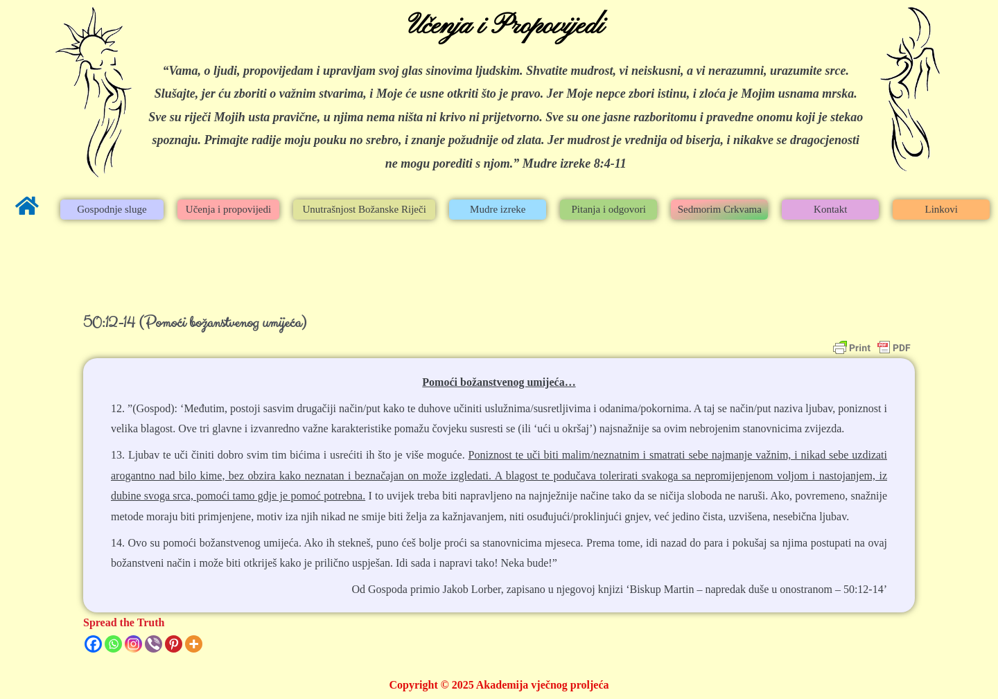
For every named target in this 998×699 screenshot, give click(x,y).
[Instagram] (133, 644)
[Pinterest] (173, 644)
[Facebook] (93, 644)
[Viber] (153, 644)
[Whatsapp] (113, 644)
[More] (193, 644)
